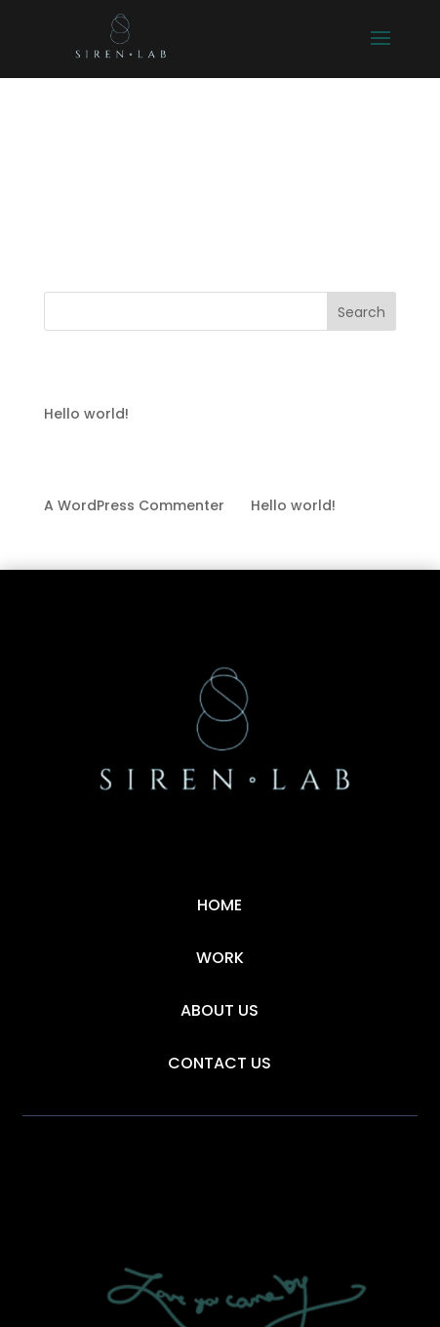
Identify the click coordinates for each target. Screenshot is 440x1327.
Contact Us (219, 1063)
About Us (219, 1010)
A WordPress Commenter (134, 505)
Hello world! (86, 413)
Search (361, 312)
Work (220, 957)
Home (219, 905)
